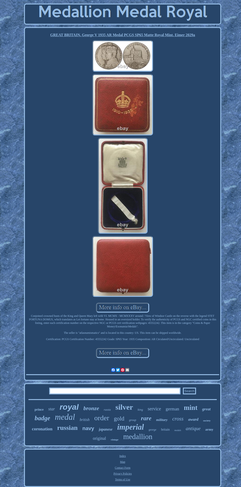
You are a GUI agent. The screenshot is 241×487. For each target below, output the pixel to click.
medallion (138, 436)
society (207, 420)
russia (107, 409)
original (99, 438)
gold (119, 418)
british (85, 420)
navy (88, 428)
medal (65, 417)
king (140, 409)
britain (165, 429)
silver (124, 407)
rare (146, 418)
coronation (42, 428)
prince (39, 409)
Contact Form (122, 467)
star (51, 409)
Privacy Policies (122, 473)
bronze (91, 408)
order (101, 418)
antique (193, 428)
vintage (115, 439)
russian (67, 427)
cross (178, 419)
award (193, 419)
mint (190, 407)
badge (42, 418)
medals (177, 430)
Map (122, 461)
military (162, 420)
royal (69, 406)
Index (122, 456)
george (153, 429)
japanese (105, 429)
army (209, 429)
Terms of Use (122, 479)
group (132, 420)
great (206, 409)
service (154, 408)
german (172, 408)
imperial (130, 427)
